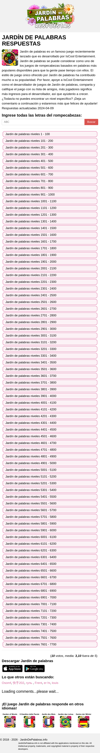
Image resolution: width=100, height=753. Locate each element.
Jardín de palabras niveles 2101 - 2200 (30, 275)
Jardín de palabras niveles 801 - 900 (29, 187)
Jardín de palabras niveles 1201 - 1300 (30, 214)
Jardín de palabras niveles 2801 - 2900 (30, 322)
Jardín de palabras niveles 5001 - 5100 (30, 469)
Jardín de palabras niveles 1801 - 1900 (30, 255)
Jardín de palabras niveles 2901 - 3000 (30, 328)
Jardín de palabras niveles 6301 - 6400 (30, 557)
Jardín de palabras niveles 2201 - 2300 (30, 281)
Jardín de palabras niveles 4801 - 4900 (30, 456)
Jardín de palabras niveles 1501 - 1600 (30, 234)
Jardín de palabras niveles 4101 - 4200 (30, 409)
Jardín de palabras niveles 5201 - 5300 (30, 483)
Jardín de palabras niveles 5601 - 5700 (30, 510)
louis (55, 683)
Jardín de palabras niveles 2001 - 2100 (30, 268)
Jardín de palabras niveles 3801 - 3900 (30, 389)
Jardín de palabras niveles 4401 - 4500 (30, 429)
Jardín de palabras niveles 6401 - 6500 (30, 563)
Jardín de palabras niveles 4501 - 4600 (30, 436)
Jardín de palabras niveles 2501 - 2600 (30, 302)
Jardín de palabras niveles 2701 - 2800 (30, 315)
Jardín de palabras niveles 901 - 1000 (30, 194)
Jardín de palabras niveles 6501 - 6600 (30, 570)
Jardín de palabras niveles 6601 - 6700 (30, 577)
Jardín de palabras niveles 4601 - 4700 (30, 443)
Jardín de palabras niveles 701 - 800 (29, 181)
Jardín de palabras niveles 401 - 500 (29, 161)
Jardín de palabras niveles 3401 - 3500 (30, 362)
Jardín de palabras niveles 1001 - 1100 (30, 201)
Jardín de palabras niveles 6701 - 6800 (30, 584)
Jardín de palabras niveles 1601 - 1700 (30, 241)
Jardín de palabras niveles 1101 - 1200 (30, 208)
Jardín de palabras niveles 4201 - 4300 (30, 416)
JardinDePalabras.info (33, 739)
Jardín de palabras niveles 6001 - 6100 (30, 537)
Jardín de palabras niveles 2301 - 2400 (30, 288)
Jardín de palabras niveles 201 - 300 (29, 147)
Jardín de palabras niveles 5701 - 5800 (30, 516)
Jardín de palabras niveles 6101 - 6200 (30, 543)
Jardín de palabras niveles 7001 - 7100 (30, 604)
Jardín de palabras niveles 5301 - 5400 (30, 490)
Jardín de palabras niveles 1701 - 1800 (30, 248)
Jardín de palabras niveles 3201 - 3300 (30, 349)
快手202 (18, 683)
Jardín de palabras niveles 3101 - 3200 (30, 342)
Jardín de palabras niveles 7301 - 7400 (30, 624)
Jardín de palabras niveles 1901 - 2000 (30, 261)
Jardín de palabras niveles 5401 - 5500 (30, 496)
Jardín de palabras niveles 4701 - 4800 (30, 449)
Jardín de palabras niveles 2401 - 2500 (30, 295)
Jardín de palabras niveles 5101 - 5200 (30, 476)
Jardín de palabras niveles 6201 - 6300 (30, 550)
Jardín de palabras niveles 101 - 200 (29, 140)
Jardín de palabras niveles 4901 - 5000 (30, 463)
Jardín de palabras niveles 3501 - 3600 (30, 369)
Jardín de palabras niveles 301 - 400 (29, 154)
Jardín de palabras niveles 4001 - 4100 (30, 402)
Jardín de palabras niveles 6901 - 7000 (30, 597)
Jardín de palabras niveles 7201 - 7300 (30, 617)
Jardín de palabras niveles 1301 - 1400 (30, 221)
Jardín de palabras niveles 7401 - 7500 (30, 631)
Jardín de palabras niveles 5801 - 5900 (30, 523)
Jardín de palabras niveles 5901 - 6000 (30, 530)
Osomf (6, 683)
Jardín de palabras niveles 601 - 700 (29, 174)
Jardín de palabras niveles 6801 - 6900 (30, 590)
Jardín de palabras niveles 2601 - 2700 (30, 308)
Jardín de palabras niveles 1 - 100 (27, 134)
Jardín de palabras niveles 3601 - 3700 (30, 375)
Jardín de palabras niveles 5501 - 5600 (30, 503)
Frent (38, 683)
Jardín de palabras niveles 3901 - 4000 (30, 396)
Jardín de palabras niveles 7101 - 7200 (30, 610)
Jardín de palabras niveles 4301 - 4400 (30, 422)
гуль (29, 683)
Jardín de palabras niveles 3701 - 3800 (30, 382)
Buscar (91, 122)
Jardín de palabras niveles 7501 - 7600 (30, 637)
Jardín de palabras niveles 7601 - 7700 (30, 644)
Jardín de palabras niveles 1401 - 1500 (30, 228)
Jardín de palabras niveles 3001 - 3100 (30, 335)
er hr (47, 683)
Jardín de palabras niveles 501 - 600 (29, 167)
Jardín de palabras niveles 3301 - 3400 (30, 355)
